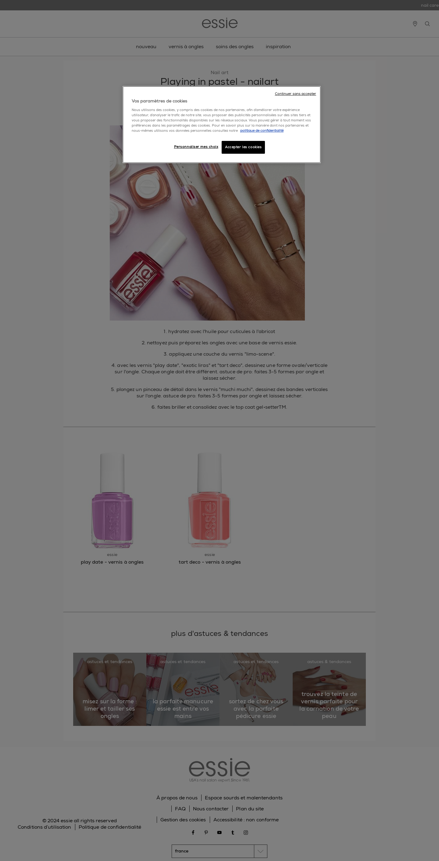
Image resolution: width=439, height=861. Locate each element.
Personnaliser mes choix (196, 147)
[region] (222, 124)
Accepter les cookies (243, 147)
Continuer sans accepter (295, 94)
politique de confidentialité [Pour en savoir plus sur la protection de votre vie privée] (262, 130)
